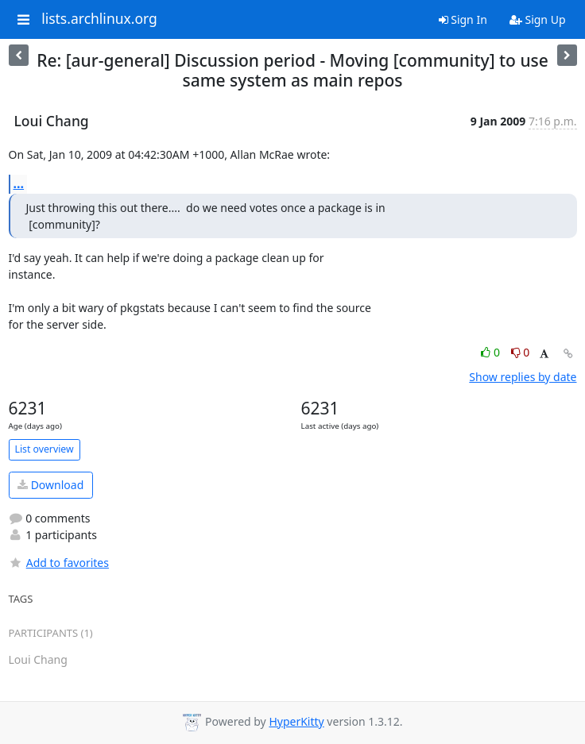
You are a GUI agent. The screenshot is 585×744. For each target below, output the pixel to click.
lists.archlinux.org (99, 19)
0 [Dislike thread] (520, 352)
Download (50, 484)
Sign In (463, 19)
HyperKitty (296, 721)
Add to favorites (59, 562)
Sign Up (537, 19)
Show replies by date (522, 376)
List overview (44, 449)
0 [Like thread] (491, 352)
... (19, 183)
